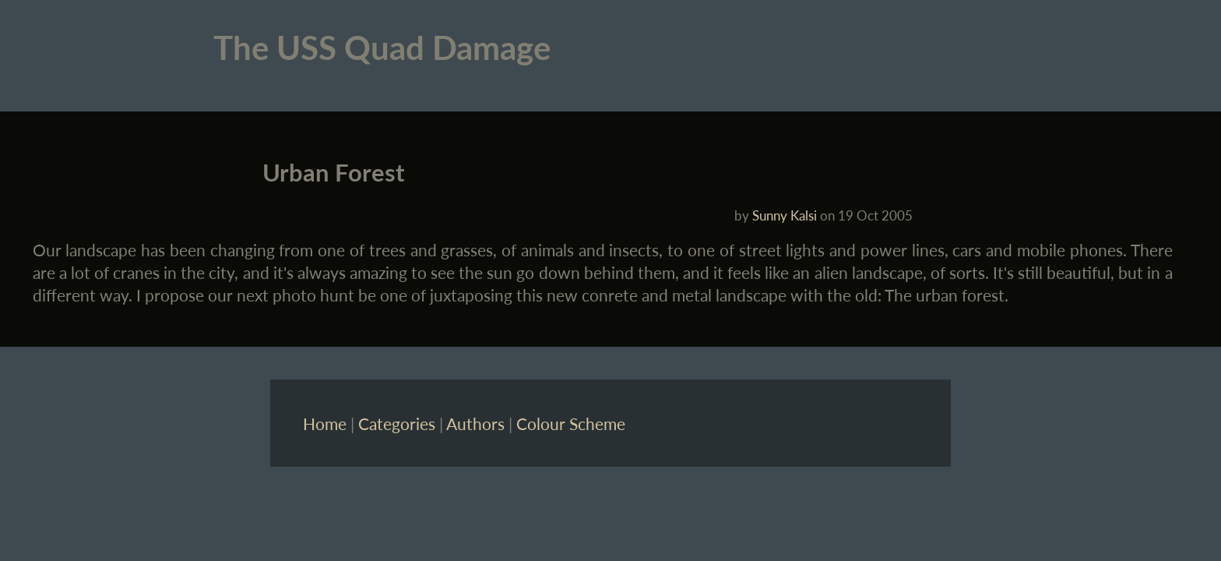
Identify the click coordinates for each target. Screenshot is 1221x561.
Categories (396, 423)
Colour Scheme (570, 423)
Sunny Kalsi (784, 215)
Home (325, 423)
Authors (475, 423)
